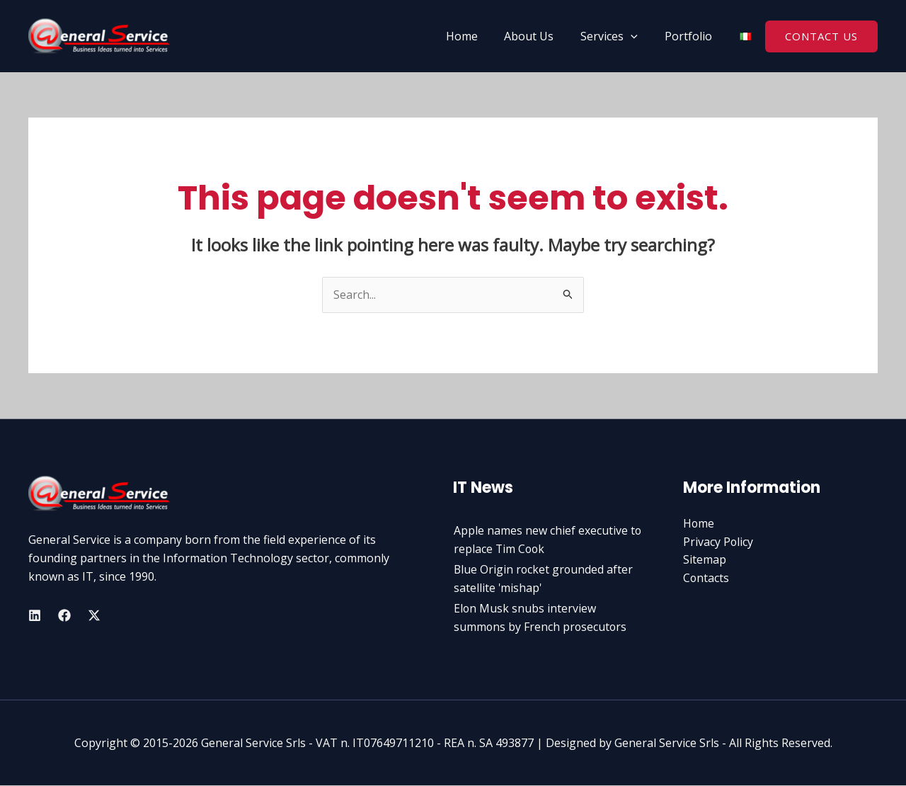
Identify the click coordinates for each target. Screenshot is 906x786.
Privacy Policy (718, 541)
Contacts (706, 578)
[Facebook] (64, 615)
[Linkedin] (34, 615)
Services (615, 36)
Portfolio (690, 36)
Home (476, 36)
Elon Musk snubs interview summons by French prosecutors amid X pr (541, 627)
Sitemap (704, 560)
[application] (637, 36)
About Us (539, 36)
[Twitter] (94, 615)
